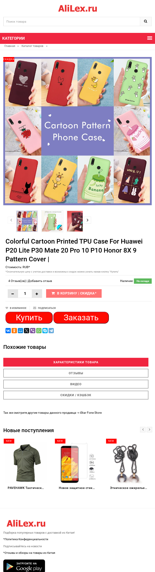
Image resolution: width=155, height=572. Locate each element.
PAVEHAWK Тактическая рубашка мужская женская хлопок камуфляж (27, 488)
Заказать (81, 317)
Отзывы (76, 373)
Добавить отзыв (40, 281)
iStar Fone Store (91, 412)
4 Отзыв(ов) (17, 281)
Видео (76, 384)
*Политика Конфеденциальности (25, 539)
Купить (29, 317)
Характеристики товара (75, 362)
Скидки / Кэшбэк (75, 395)
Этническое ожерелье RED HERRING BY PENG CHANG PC (129, 488)
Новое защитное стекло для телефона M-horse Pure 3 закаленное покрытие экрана (78, 488)
